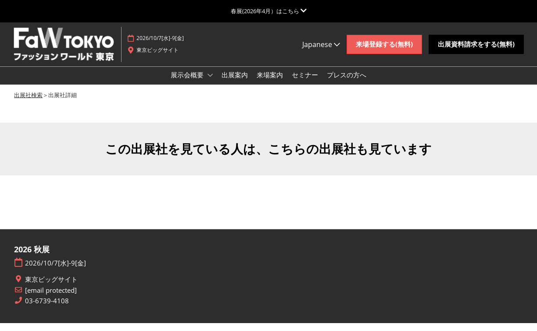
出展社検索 (28, 103)
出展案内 (235, 83)
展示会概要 (188, 83)
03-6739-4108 (47, 309)
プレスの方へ (346, 83)
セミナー (305, 83)
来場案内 (270, 83)
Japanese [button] (321, 48)
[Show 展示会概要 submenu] (210, 83)
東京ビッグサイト (51, 287)
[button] (384, 48)
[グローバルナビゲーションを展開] (269, 11)
